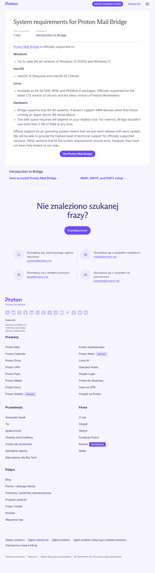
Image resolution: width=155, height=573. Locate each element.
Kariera (83, 444)
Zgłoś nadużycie (38, 540)
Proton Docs (13, 387)
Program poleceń (16, 499)
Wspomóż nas (14, 519)
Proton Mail (12, 347)
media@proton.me (105, 256)
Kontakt (10, 513)
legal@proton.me (37, 276)
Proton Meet (86, 353)
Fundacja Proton (89, 437)
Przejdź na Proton (90, 394)
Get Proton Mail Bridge (77, 153)
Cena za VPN (87, 387)
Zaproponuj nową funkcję (21, 545)
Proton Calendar (15, 353)
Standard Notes (88, 367)
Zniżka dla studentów (18, 444)
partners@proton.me (107, 280)
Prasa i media (13, 506)
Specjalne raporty (16, 450)
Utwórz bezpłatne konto (107, 4)
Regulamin (33, 556)
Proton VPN (12, 367)
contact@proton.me (39, 260)
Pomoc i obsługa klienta (20, 486)
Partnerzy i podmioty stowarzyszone (28, 493)
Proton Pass (12, 374)
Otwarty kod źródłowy (19, 437)
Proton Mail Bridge (26, 47)
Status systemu (15, 540)
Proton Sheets (14, 394)
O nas (82, 417)
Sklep (82, 450)
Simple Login (87, 374)
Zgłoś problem (61, 540)
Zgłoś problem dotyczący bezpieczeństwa (99, 540)
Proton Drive (13, 360)
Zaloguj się (134, 4)
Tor (7, 424)
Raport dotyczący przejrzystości (56, 556)
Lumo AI (84, 360)
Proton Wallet (13, 380)
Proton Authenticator (92, 347)
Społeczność (13, 430)
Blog (8, 479)
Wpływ (83, 430)
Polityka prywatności (15, 556)
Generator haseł (15, 417)
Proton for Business (91, 380)
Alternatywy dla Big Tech (21, 457)
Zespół (83, 424)
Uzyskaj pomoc (77, 230)
